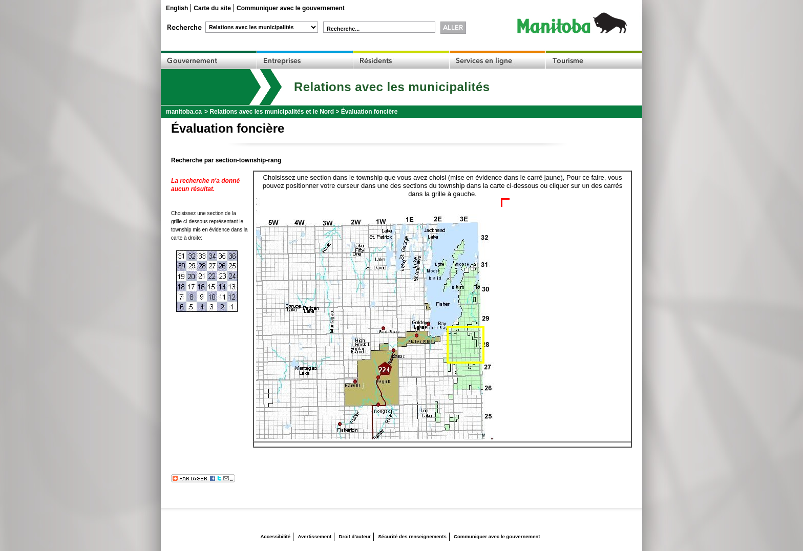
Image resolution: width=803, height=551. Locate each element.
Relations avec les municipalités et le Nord (271, 111)
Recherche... (343, 29)
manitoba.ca (184, 111)
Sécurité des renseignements (412, 536)
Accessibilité (275, 536)
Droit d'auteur (355, 536)
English (177, 8)
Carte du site (212, 8)
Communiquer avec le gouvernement (291, 8)
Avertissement (314, 536)
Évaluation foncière (369, 111)
